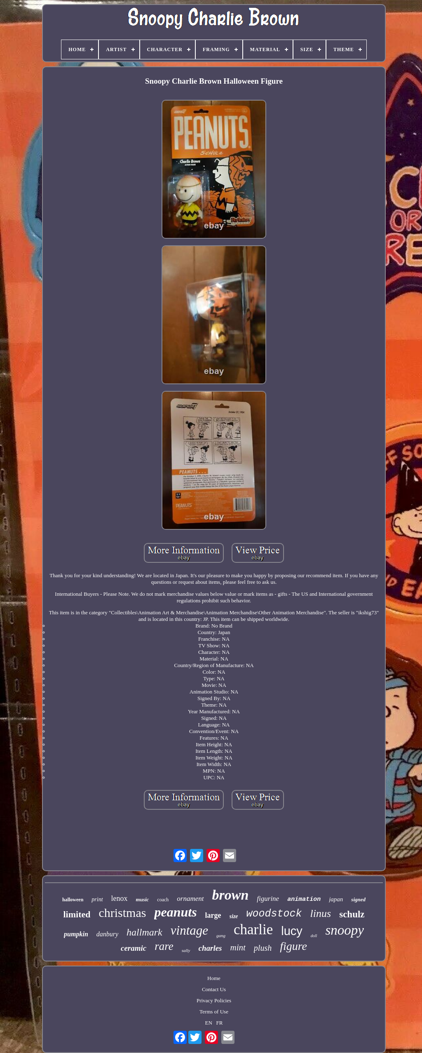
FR (219, 1023)
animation (304, 899)
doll (314, 935)
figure (293, 946)
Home (213, 978)
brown (230, 895)
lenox (119, 898)
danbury (107, 934)
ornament (190, 899)
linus (320, 913)
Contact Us (214, 989)
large (213, 915)
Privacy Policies (214, 1000)
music (142, 899)
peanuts (175, 912)
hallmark (144, 932)
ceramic (133, 948)
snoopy (344, 930)
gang (220, 935)
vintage (189, 930)
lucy (291, 931)
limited (76, 914)
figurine (268, 899)
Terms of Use (213, 1011)
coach (163, 900)
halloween (72, 900)
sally (186, 950)
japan (336, 899)
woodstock (274, 914)
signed (358, 899)
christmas (122, 912)
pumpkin (76, 934)
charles (210, 948)
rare (164, 946)
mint (238, 947)
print (97, 899)
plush (263, 947)
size (234, 916)
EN (208, 1023)
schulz (351, 914)
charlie (253, 929)
